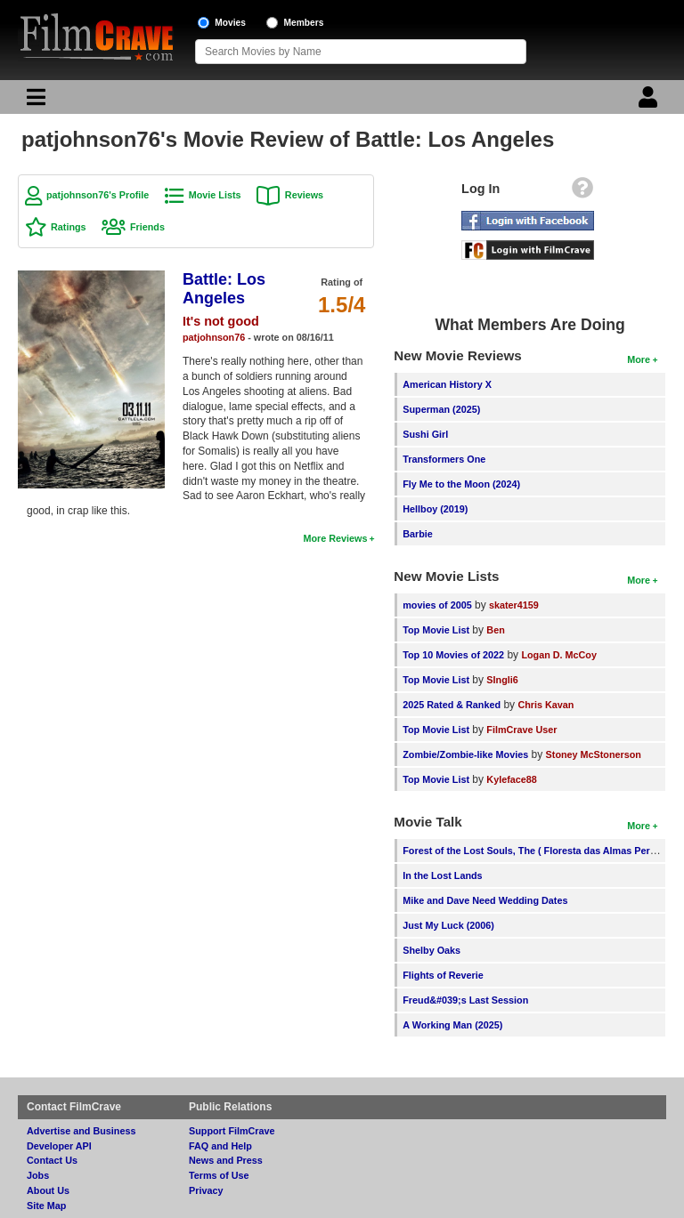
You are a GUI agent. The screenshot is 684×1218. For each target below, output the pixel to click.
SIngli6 (501, 679)
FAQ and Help (220, 1146)
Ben (495, 630)
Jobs (38, 1175)
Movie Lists (215, 195)
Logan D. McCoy (559, 654)
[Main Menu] (34, 101)
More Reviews (335, 538)
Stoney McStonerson (593, 754)
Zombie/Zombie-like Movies (465, 754)
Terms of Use (219, 1175)
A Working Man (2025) (452, 1025)
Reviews (304, 195)
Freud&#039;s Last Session (465, 1000)
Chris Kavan (545, 704)
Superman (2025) (441, 409)
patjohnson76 (214, 337)
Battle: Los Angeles (224, 288)
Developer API (59, 1146)
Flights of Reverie (443, 975)
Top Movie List (436, 630)
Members (304, 23)
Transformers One (444, 459)
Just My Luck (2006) (448, 925)
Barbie (418, 533)
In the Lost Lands (442, 875)
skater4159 (514, 605)
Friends (147, 227)
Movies (230, 23)
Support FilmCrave (232, 1130)
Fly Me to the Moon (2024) (461, 484)
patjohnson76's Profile (97, 195)
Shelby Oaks (431, 950)
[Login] (650, 101)
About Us (48, 1190)
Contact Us (52, 1160)
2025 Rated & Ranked (452, 704)
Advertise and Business (81, 1130)
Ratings (68, 227)
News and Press (226, 1160)
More (638, 359)
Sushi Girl (425, 434)
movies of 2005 (437, 605)
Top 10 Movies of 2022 (453, 654)
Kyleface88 (511, 779)
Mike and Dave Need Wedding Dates (485, 900)
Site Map (46, 1205)
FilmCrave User (521, 729)
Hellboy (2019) (435, 509)
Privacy (206, 1190)
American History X (447, 384)
